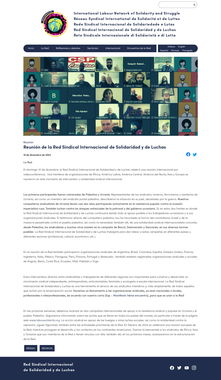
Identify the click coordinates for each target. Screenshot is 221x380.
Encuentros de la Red (139, 48)
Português (187, 50)
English (181, 46)
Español (164, 50)
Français (175, 50)
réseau (30, 348)
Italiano (171, 46)
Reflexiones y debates (68, 48)
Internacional (112, 48)
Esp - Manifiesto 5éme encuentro (126, 295)
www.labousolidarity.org (45, 320)
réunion (47, 348)
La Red (45, 48)
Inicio (31, 48)
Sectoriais (92, 48)
